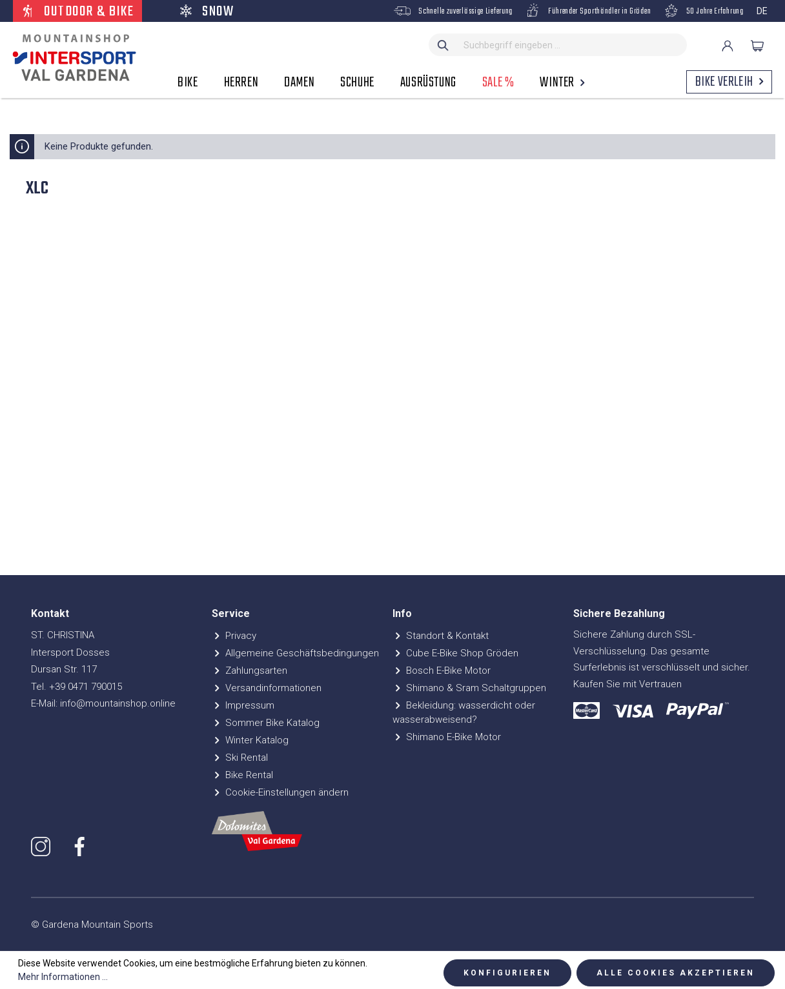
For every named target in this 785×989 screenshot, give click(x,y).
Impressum (243, 705)
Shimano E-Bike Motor (446, 737)
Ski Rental (240, 757)
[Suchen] (443, 45)
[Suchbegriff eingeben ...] (572, 45)
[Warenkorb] (757, 46)
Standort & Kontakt (440, 635)
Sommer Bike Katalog (266, 723)
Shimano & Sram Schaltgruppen (469, 688)
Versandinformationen (266, 688)
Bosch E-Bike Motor (441, 670)
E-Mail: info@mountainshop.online (103, 703)
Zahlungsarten (249, 670)
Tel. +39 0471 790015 (76, 686)
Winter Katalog (250, 740)
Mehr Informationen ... (63, 977)
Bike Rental (242, 775)
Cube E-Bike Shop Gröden (455, 653)
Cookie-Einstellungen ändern (280, 792)
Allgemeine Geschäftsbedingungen (295, 653)
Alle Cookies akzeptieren (675, 972)
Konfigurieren (507, 972)
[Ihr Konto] (727, 46)
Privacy (234, 635)
